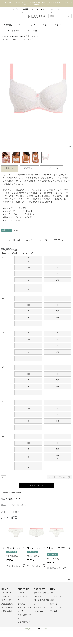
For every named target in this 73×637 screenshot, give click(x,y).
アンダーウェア (56, 596)
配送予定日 (29, 168)
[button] (3, 548)
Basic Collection (16, 36)
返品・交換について (11, 498)
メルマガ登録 (7, 607)
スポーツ (58, 25)
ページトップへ (69, 579)
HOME (4, 36)
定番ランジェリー (33, 36)
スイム (45, 25)
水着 (52, 600)
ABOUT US (6, 593)
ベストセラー (13, 31)
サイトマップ (39, 607)
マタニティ (55, 611)
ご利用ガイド (23, 604)
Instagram (38, 611)
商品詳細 (10, 168)
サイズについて (52, 168)
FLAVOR (40, 629)
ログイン (16, 10)
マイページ (6, 600)
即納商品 (8, 25)
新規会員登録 (7, 604)
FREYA (10, 560)
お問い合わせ (7, 611)
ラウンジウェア (56, 607)
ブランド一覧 (31, 31)
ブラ (20, 25)
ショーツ (32, 25)
